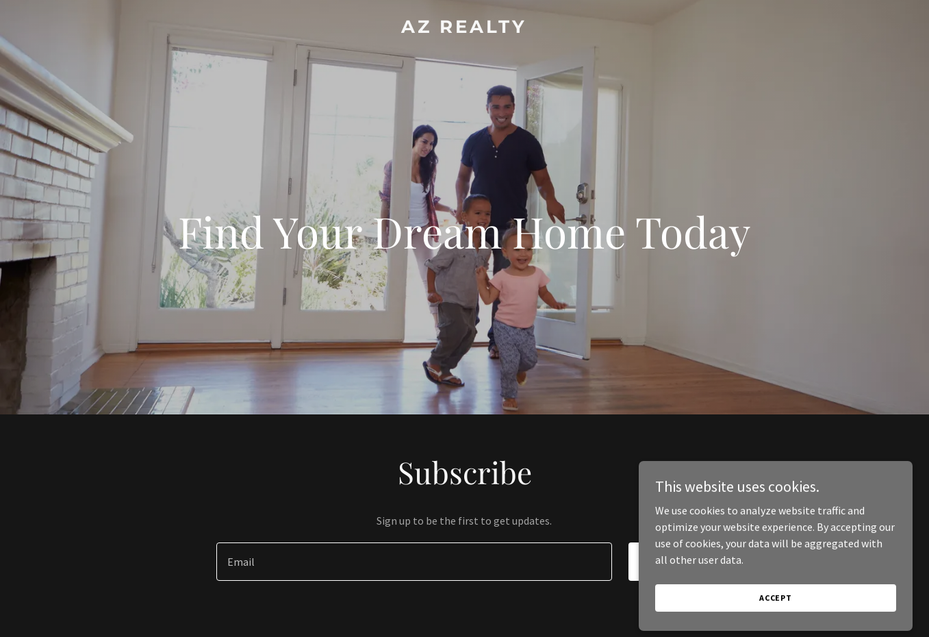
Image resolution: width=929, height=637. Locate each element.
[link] (464, 29)
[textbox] (414, 561)
